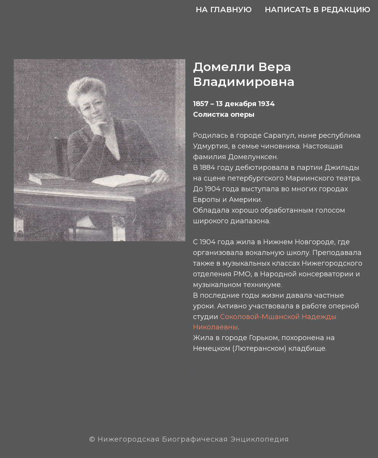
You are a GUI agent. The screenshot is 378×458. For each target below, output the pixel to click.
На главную (224, 9)
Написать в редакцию (317, 9)
